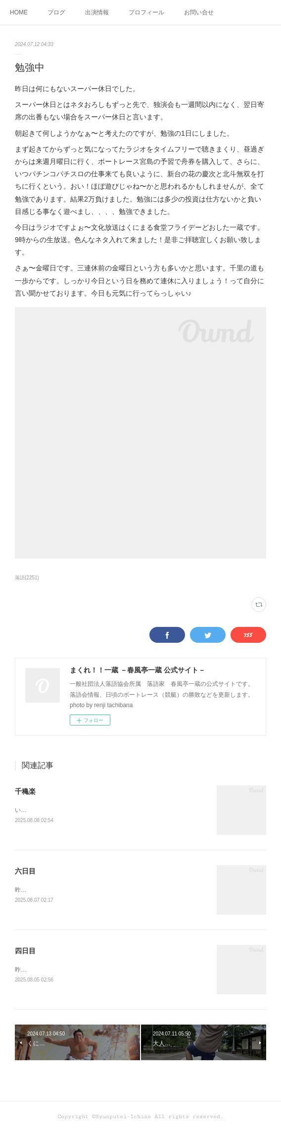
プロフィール (146, 12)
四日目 (25, 952)
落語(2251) (27, 577)
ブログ (56, 12)
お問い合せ (199, 12)
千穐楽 (25, 791)
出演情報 (97, 12)
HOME (19, 12)
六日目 (25, 872)
